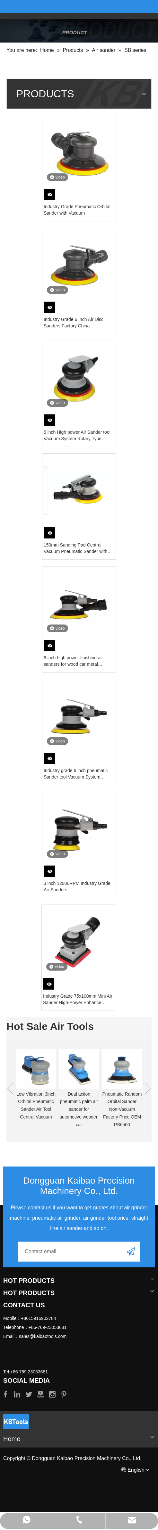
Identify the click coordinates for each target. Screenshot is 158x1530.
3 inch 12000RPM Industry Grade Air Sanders (77, 886)
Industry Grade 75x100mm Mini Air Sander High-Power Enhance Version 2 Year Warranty (77, 999)
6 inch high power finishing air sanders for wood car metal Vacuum (73, 661)
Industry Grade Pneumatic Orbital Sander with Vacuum (77, 210)
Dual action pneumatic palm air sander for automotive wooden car (78, 1109)
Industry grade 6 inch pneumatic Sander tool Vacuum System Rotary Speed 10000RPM (76, 774)
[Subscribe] (131, 1251)
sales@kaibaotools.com (42, 1336)
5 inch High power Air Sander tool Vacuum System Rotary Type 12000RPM (77, 436)
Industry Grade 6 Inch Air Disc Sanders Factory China (73, 322)
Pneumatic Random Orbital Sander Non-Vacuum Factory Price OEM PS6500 (122, 1109)
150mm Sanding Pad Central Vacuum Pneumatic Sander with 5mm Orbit (75, 548)
